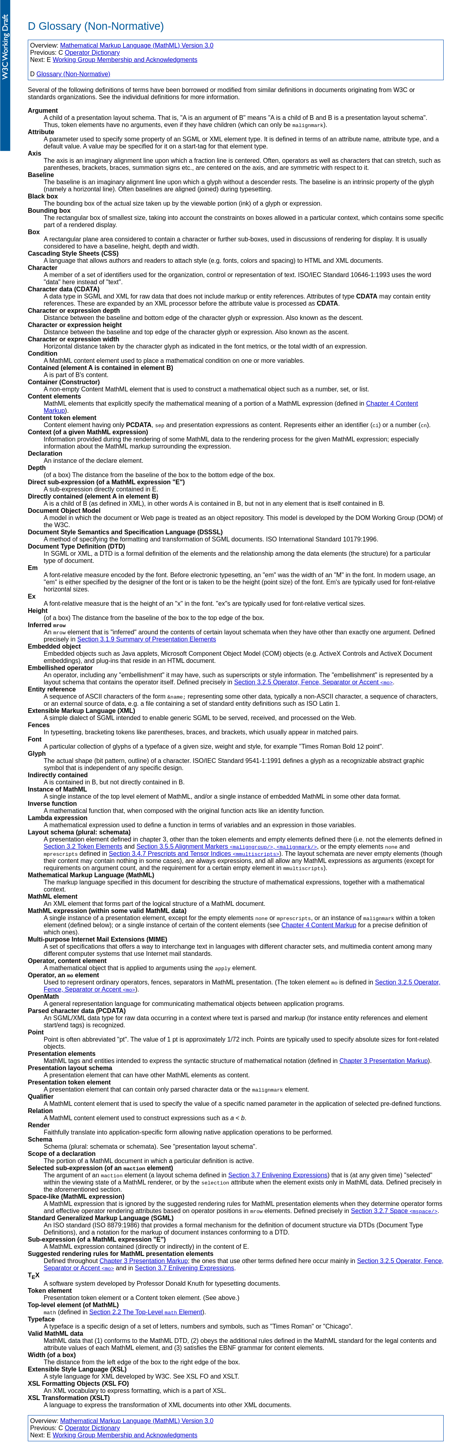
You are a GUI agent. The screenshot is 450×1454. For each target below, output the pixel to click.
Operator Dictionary (92, 52)
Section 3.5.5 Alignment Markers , (227, 846)
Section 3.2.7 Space (394, 1210)
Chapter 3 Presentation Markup (384, 1060)
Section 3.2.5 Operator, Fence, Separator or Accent (313, 682)
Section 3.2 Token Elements (83, 846)
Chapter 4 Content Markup (319, 925)
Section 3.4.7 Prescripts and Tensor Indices (194, 853)
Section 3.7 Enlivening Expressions (278, 1175)
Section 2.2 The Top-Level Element (145, 1312)
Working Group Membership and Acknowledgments (125, 59)
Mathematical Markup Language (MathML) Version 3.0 (136, 45)
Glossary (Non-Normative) (73, 74)
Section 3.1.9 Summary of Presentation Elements (146, 639)
